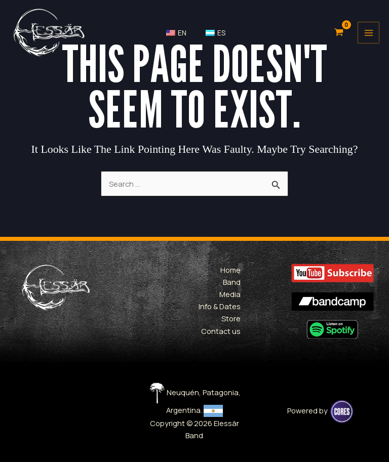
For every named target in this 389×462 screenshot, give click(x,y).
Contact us (221, 331)
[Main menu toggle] (367, 32)
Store (231, 318)
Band (232, 282)
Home (230, 270)
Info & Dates (220, 306)
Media (230, 294)
